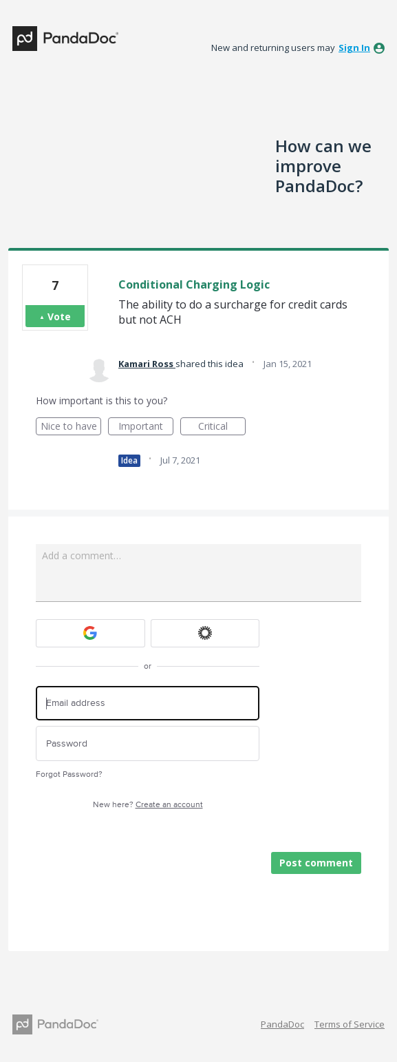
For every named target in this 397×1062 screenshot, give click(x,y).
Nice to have (71, 427)
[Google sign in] (90, 633)
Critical (222, 427)
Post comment (316, 862)
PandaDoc (282, 1024)
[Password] (147, 743)
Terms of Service (349, 1024)
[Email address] (147, 703)
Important (145, 427)
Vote (59, 316)
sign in (354, 47)
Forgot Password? (69, 774)
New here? (148, 805)
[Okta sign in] (205, 633)
